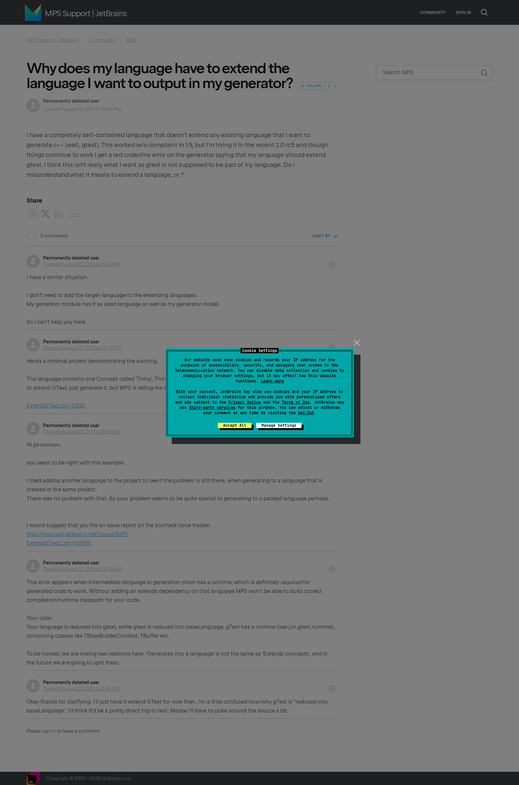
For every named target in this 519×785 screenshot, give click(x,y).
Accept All (234, 425)
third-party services (212, 407)
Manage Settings (278, 425)
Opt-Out (306, 413)
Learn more (272, 381)
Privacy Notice (244, 402)
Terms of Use (295, 402)
